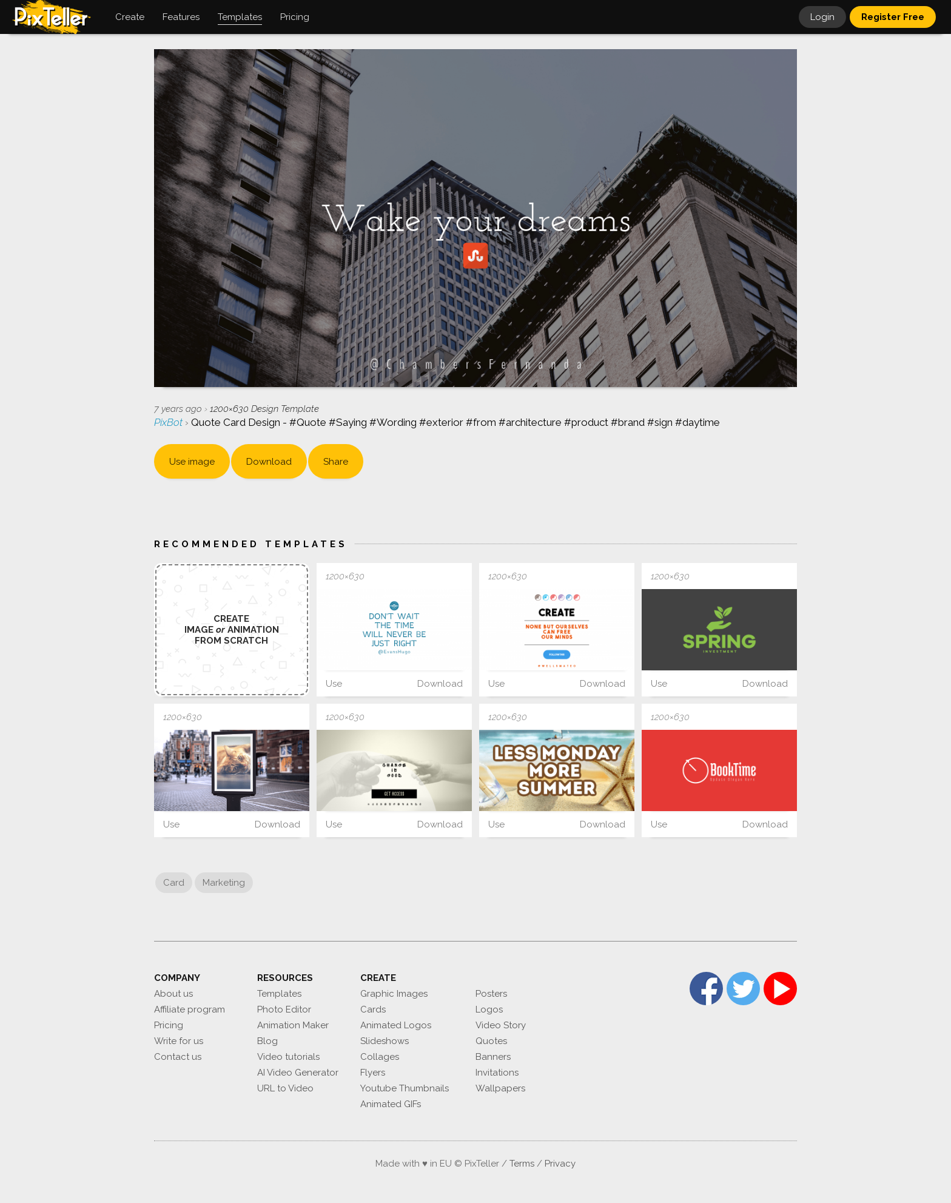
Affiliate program (189, 1009)
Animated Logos (395, 1025)
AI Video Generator (297, 1072)
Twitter (743, 988)
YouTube (780, 988)
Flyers (372, 1072)
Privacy (560, 1163)
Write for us (178, 1041)
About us (173, 993)
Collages (379, 1056)
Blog (267, 1041)
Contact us (177, 1056)
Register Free (892, 17)
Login (822, 17)
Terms (521, 1163)
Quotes (491, 1041)
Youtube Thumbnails (404, 1088)
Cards (373, 1009)
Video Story (501, 1025)
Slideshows (384, 1041)
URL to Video (285, 1088)
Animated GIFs (390, 1104)
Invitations (497, 1072)
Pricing (168, 1025)
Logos (489, 1009)
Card (173, 882)
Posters (491, 993)
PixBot (169, 422)
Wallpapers (500, 1088)
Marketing (224, 882)
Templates (279, 993)
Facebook (706, 988)
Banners (493, 1056)
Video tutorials (288, 1056)
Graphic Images (394, 993)
